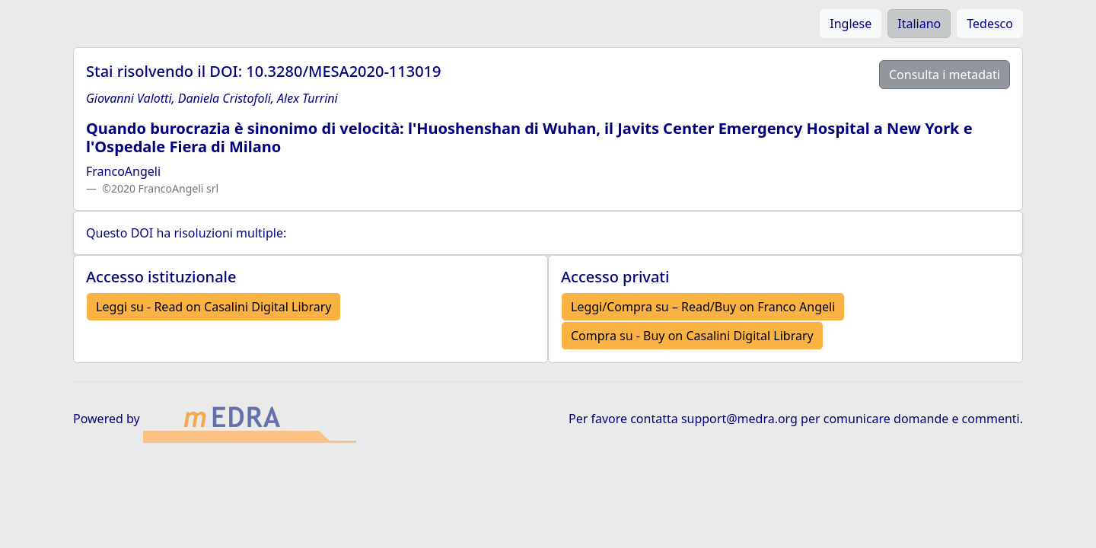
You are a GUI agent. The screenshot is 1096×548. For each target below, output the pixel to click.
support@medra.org (739, 418)
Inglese (850, 23)
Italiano (919, 23)
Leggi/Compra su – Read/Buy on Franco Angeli (703, 306)
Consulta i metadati (944, 74)
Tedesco (990, 23)
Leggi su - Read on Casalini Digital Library (213, 306)
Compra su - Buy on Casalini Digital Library (692, 335)
